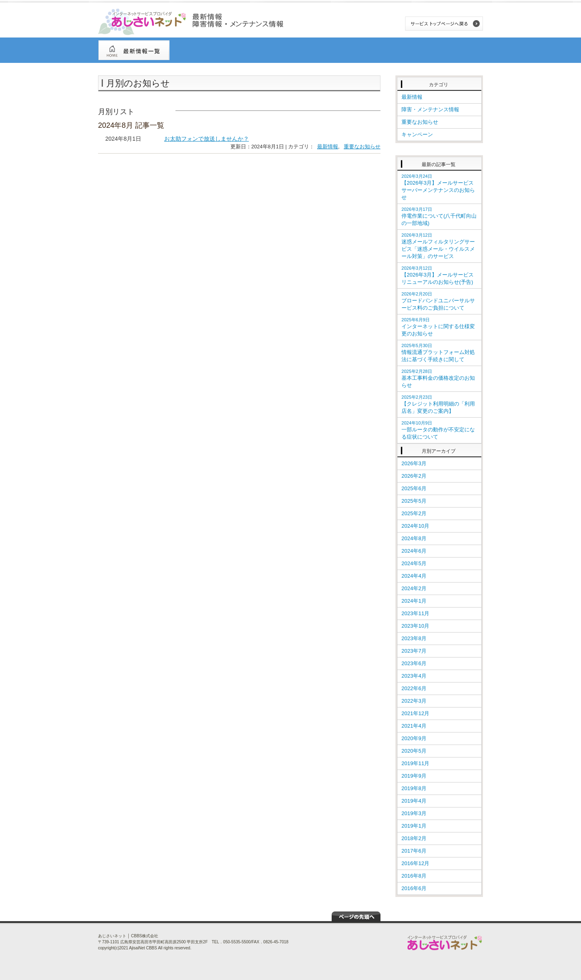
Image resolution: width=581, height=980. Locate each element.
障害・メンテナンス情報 (430, 109)
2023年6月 (413, 663)
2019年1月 (413, 826)
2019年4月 (413, 801)
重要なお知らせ (362, 147)
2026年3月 (413, 463)
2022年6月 (413, 688)
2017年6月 (413, 851)
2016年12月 (415, 863)
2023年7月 (413, 651)
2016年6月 (413, 888)
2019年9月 (413, 776)
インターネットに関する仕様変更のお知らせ (438, 327)
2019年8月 (413, 788)
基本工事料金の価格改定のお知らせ (438, 378)
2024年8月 (413, 538)
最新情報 (327, 147)
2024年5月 (413, 563)
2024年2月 (413, 588)
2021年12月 (415, 713)
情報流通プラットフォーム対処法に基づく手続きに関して (438, 352)
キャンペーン (417, 134)
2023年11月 (415, 613)
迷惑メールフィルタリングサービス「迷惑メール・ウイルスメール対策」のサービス (438, 246)
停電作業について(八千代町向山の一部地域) (439, 216)
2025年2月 (413, 513)
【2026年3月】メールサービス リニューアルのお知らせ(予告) (437, 275)
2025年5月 (413, 501)
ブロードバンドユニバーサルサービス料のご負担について (438, 301)
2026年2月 (413, 476)
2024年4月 (413, 576)
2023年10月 (415, 626)
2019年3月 (413, 813)
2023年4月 (413, 676)
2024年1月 (413, 601)
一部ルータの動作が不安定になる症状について (438, 430)
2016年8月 (413, 876)
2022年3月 (413, 701)
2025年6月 (413, 488)
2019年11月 (415, 763)
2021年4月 (413, 726)
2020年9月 (413, 738)
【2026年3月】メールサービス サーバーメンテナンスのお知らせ (440, 187)
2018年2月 (413, 838)
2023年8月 (413, 638)
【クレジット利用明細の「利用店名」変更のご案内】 (438, 404)
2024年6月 (413, 551)
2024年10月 (415, 526)
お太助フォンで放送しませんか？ (206, 138)
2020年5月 (413, 751)
